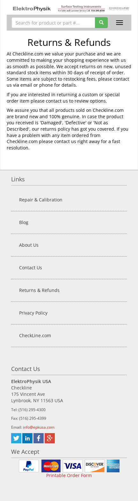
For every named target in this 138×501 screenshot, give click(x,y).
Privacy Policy (33, 313)
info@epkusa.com (38, 427)
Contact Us (30, 268)
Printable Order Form (69, 475)
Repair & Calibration (40, 200)
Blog (23, 222)
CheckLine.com (35, 335)
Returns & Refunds (39, 290)
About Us (29, 245)
